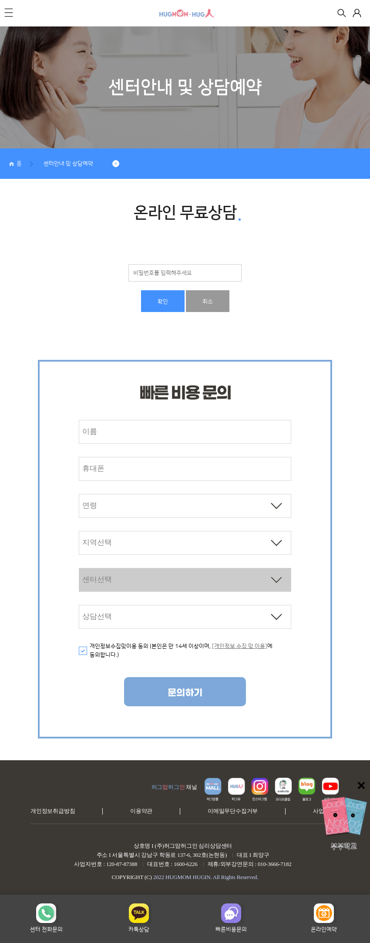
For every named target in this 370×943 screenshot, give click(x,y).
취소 (207, 302)
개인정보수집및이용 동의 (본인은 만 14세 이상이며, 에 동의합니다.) (181, 650)
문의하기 (185, 693)
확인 (163, 302)
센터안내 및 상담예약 (68, 164)
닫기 (361, 785)
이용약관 (141, 811)
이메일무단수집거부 (233, 811)
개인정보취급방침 (52, 811)
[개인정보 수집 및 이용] (239, 646)
